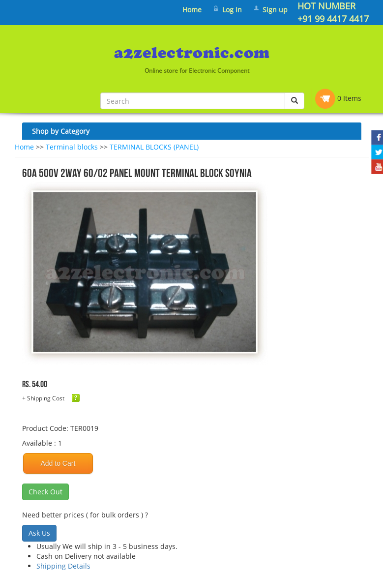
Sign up (275, 9)
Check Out (45, 491)
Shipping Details (63, 566)
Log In (232, 9)
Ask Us (39, 533)
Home (192, 9)
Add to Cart (58, 463)
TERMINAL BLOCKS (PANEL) (154, 147)
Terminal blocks (72, 147)
